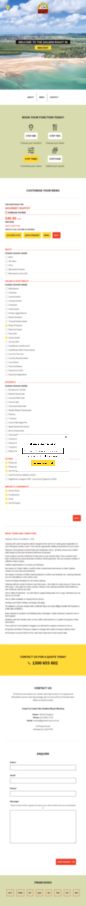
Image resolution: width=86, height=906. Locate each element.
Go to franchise (43, 463)
